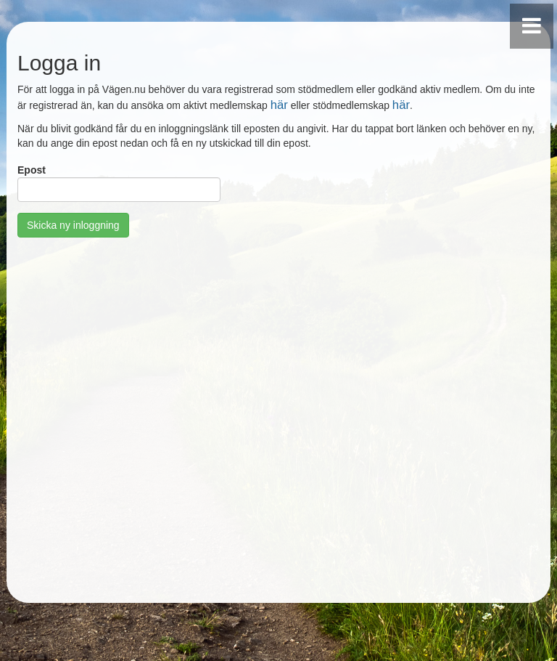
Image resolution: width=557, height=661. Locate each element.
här (279, 105)
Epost (31, 170)
